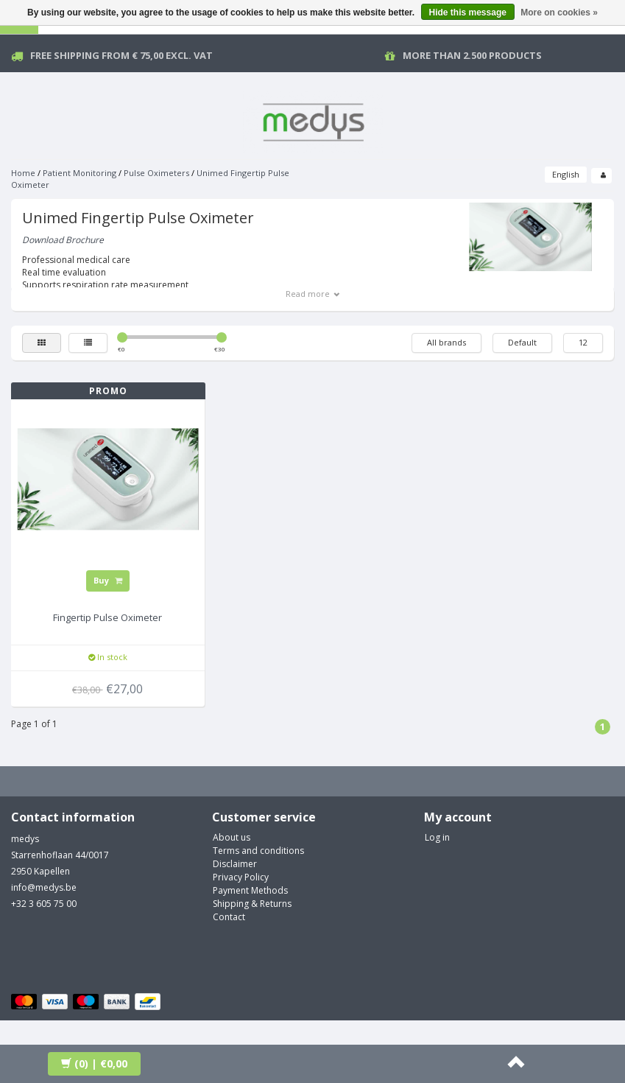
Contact (229, 917)
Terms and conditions (258, 850)
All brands (446, 342)
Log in (437, 837)
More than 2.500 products (472, 55)
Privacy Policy (241, 877)
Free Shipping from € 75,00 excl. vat (121, 55)
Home (23, 172)
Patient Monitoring (79, 172)
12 (583, 342)
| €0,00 (94, 1063)
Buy (107, 580)
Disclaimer (235, 864)
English (565, 174)
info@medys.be (44, 887)
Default (522, 342)
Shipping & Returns (252, 903)
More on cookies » (559, 12)
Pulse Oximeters (156, 172)
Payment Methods (250, 890)
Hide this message (467, 12)
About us (231, 837)
